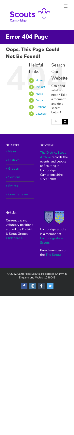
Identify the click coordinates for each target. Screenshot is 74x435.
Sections (41, 107)
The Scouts (54, 255)
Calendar (41, 114)
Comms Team (18, 194)
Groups (13, 168)
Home (39, 80)
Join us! (40, 87)
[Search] (65, 121)
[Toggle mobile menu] (66, 6)
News (39, 94)
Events (13, 186)
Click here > (14, 238)
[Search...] (56, 121)
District (40, 100)
